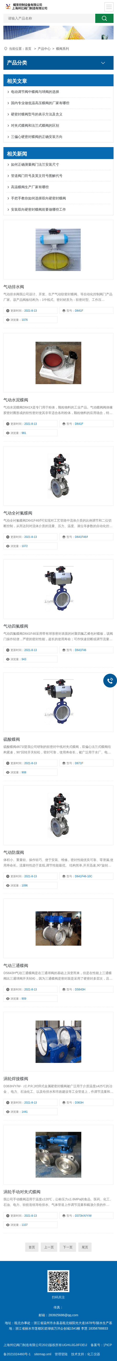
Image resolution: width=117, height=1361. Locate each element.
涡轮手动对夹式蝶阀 (22, 1192)
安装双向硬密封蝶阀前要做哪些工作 (38, 209)
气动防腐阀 (13, 852)
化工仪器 (93, 1354)
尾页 (85, 1247)
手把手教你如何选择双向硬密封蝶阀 (38, 198)
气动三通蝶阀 (15, 965)
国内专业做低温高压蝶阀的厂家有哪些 (40, 103)
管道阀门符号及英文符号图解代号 (37, 176)
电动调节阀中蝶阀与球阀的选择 (35, 92)
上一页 (49, 1247)
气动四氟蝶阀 (15, 626)
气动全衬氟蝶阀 (17, 513)
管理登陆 (61, 1354)
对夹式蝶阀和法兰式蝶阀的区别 (35, 125)
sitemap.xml (42, 1354)
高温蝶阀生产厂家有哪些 (30, 187)
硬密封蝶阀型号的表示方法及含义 (37, 114)
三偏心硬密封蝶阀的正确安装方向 (37, 137)
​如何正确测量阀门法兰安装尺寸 (35, 164)
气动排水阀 (13, 287)
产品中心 (44, 48)
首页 (28, 48)
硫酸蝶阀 (11, 739)
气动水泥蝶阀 (15, 400)
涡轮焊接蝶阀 (15, 1078)
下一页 (68, 1247)
